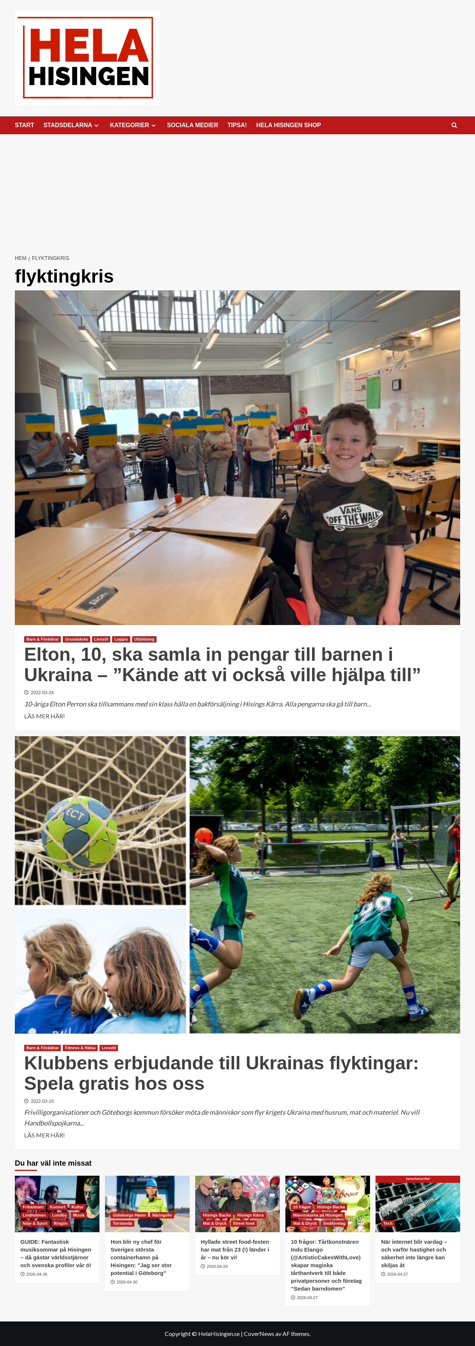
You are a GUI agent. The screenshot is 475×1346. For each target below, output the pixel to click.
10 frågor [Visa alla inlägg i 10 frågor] (302, 1207)
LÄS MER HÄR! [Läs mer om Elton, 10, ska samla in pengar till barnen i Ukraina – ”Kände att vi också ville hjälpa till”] (44, 716)
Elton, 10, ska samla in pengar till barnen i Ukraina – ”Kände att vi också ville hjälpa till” (222, 664)
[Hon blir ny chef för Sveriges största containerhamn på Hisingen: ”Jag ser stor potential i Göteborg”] (147, 1204)
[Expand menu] (96, 125)
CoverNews (259, 1333)
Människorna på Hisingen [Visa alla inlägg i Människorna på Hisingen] (318, 1215)
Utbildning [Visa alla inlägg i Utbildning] (144, 639)
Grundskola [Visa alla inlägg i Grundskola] (76, 639)
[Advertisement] (237, 190)
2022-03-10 (42, 1101)
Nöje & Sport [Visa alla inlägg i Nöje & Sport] (35, 1223)
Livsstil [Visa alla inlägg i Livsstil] (101, 639)
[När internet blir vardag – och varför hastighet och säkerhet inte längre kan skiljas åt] (418, 1204)
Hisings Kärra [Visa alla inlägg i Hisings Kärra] (250, 1215)
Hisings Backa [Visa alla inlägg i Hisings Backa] (217, 1215)
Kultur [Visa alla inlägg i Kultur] (77, 1207)
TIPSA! (237, 125)
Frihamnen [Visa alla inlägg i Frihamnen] (33, 1207)
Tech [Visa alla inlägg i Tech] (388, 1223)
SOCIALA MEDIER (192, 125)
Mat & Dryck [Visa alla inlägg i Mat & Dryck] (215, 1223)
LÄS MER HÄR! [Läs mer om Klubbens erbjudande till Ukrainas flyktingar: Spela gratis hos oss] (44, 1135)
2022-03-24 (42, 692)
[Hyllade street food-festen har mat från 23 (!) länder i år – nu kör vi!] (237, 1204)
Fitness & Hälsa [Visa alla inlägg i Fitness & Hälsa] (80, 1048)
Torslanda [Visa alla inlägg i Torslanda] (122, 1223)
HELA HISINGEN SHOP (288, 125)
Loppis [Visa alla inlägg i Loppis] (121, 639)
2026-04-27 (307, 1297)
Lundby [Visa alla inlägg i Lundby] (59, 1215)
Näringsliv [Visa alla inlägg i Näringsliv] (162, 1215)
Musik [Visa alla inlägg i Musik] (79, 1215)
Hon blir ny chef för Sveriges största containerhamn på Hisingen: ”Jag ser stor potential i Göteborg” (141, 1257)
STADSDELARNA (72, 125)
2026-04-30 (36, 1274)
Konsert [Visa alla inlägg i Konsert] (57, 1207)
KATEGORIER (133, 125)
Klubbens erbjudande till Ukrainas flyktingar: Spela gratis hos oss (221, 1073)
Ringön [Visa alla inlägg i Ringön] (61, 1223)
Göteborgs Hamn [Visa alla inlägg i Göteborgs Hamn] (129, 1215)
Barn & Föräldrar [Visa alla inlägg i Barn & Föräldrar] (42, 639)
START (24, 125)
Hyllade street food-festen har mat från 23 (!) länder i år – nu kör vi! (235, 1249)
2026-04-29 (217, 1266)
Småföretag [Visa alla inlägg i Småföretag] (334, 1223)
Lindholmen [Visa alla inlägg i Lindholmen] (34, 1215)
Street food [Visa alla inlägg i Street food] (244, 1223)
